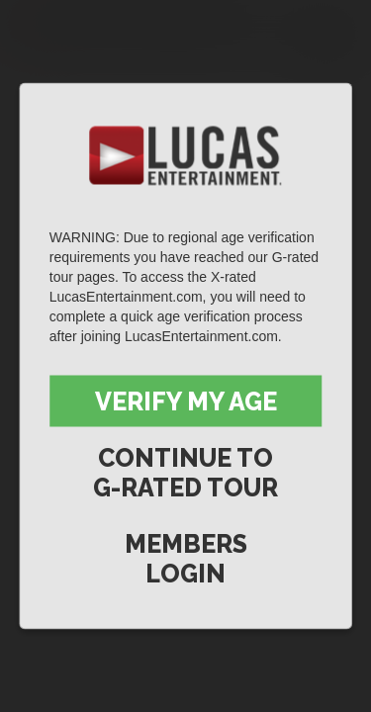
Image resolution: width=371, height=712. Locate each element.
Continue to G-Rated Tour (185, 472)
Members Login (186, 558)
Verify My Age (186, 401)
